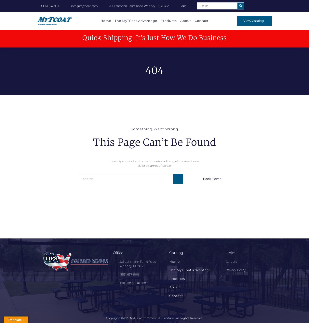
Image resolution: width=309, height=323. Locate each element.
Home (106, 21)
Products (169, 21)
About (185, 21)
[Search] (178, 179)
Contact (202, 21)
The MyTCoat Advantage (136, 21)
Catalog (176, 253)
